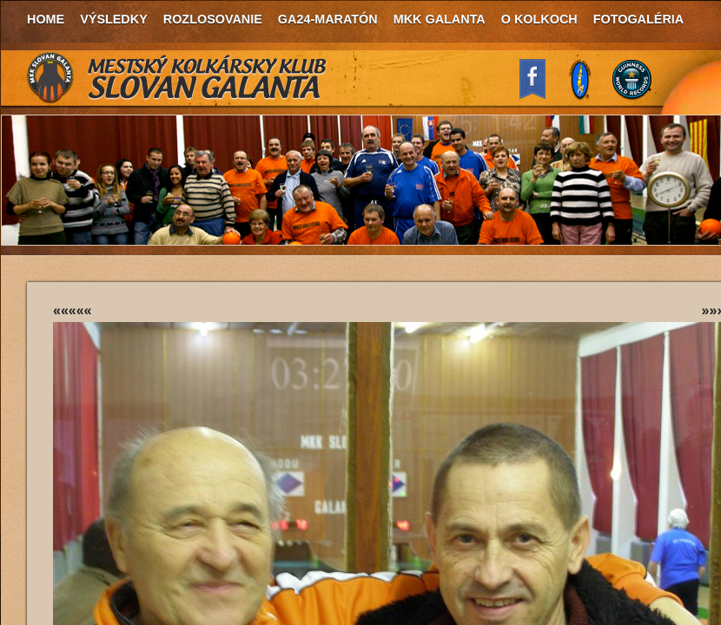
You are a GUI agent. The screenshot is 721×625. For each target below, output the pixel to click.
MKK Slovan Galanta (177, 78)
